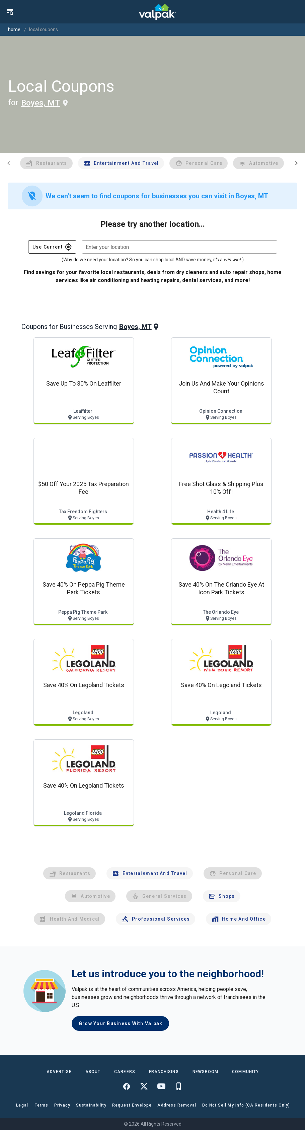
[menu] (10, 11)
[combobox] (179, 247)
